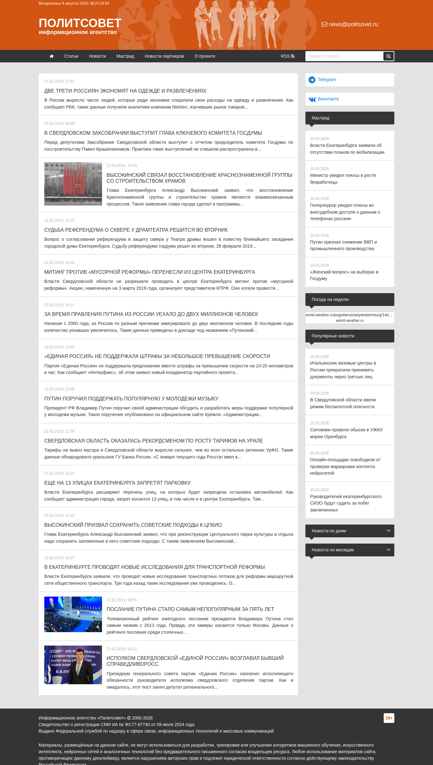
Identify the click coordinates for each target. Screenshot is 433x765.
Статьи (71, 56)
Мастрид (125, 56)
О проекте (205, 56)
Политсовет (80, 23)
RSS (287, 56)
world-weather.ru (350, 317)
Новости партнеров (164, 56)
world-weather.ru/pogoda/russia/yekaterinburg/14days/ (350, 311)
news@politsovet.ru (350, 24)
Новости (97, 56)
